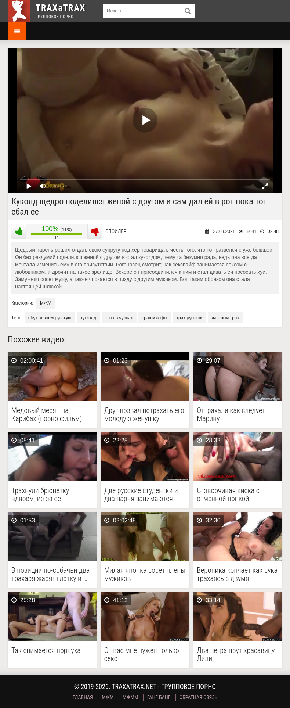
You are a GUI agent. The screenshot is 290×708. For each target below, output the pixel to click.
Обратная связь (199, 697)
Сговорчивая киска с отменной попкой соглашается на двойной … (236, 494)
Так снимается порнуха (46, 650)
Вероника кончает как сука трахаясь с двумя (237, 574)
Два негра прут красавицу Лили (236, 654)
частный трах (225, 317)
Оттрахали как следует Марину (231, 414)
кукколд (88, 317)
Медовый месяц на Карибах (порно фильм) (46, 414)
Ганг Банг (159, 697)
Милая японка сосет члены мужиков (145, 574)
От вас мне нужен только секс (141, 654)
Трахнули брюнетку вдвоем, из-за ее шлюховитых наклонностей (40, 494)
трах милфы (154, 317)
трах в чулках (119, 317)
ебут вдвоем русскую (49, 317)
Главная (83, 697)
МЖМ (45, 303)
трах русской (189, 317)
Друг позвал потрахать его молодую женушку (144, 414)
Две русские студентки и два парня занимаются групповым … (141, 494)
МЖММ (130, 697)
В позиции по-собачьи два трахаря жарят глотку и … (50, 574)
